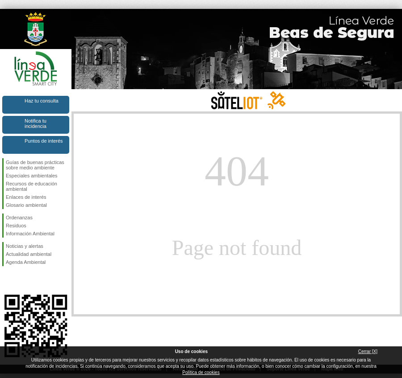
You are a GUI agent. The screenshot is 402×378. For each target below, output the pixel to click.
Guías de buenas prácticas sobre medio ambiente (35, 165)
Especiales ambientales (32, 175)
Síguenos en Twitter (22, 280)
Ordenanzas (19, 217)
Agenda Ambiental (26, 262)
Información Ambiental (30, 233)
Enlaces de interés (26, 197)
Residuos (16, 225)
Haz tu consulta (42, 100)
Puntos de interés (44, 141)
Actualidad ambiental (28, 254)
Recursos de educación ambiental (31, 186)
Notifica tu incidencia (35, 123)
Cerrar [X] (367, 351)
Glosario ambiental (26, 205)
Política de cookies (200, 372)
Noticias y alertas (24, 246)
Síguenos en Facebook (7, 280)
